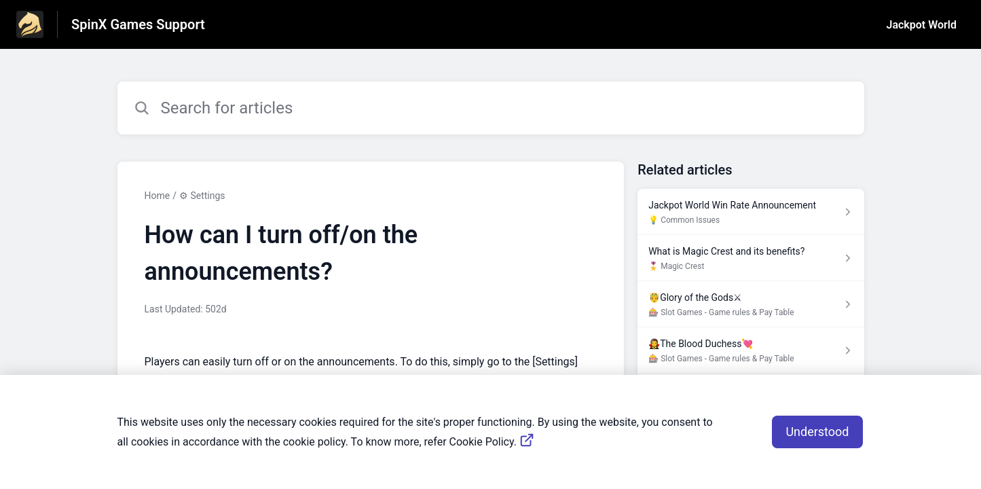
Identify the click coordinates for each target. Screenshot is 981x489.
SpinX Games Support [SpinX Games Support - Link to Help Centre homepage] (138, 24)
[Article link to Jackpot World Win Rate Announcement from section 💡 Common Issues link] (750, 212)
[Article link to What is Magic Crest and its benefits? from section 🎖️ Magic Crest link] (750, 258)
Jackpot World (922, 24)
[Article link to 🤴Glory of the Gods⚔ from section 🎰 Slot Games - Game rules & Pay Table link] (750, 304)
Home (157, 195)
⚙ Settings (202, 195)
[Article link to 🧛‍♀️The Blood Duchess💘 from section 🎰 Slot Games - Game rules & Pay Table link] (750, 350)
